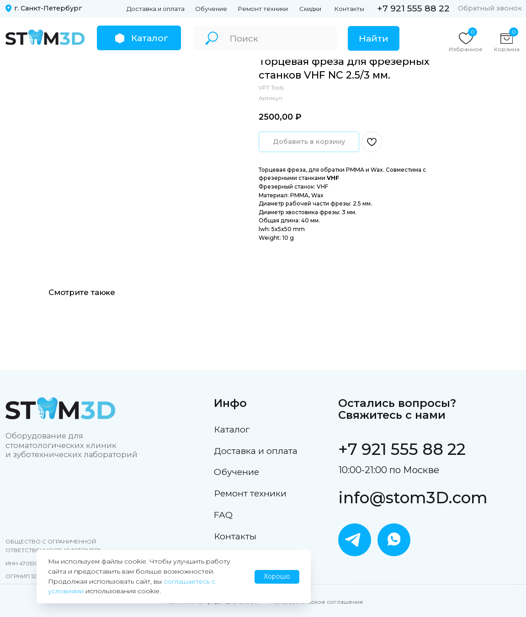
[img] (45, 37)
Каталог (232, 429)
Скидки (310, 8)
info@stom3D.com (413, 497)
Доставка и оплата (156, 8)
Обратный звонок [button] (490, 8)
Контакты (349, 8)
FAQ (223, 514)
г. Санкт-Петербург (48, 8)
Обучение (211, 8)
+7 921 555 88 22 (413, 8)
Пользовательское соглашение (317, 601)
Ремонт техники (263, 8)
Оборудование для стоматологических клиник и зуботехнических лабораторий (71, 445)
